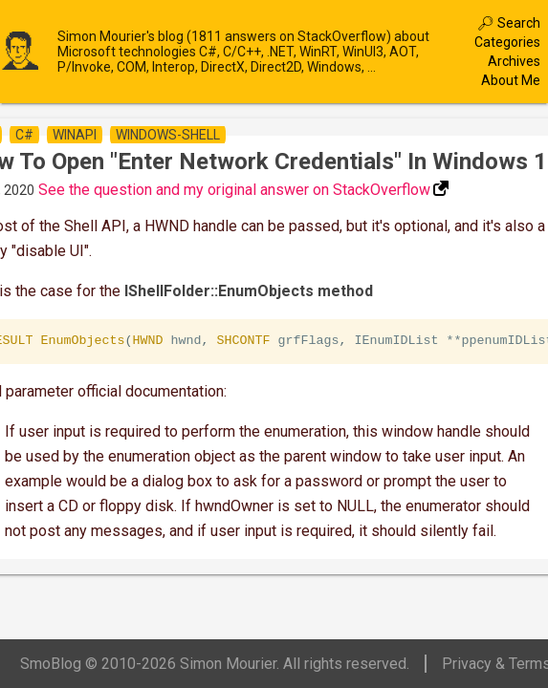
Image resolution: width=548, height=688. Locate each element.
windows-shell (168, 134)
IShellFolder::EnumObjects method (248, 291)
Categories (507, 42)
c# (24, 134)
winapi (75, 134)
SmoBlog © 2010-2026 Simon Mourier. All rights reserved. (214, 664)
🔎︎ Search (508, 23)
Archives (514, 61)
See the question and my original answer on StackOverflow (234, 190)
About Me (510, 80)
